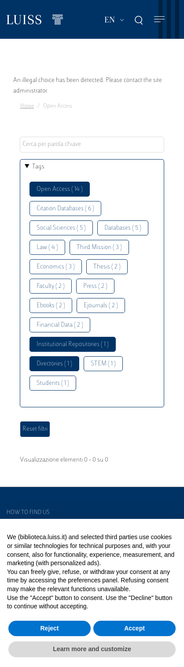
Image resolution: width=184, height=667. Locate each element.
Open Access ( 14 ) (60, 189)
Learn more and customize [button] (92, 648)
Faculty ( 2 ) (51, 286)
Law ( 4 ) (47, 247)
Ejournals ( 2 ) (101, 305)
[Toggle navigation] (159, 19)
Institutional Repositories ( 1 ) (73, 344)
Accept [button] (134, 628)
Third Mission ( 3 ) (99, 247)
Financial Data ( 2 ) (60, 325)
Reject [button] (49, 628)
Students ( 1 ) (53, 383)
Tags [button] (38, 167)
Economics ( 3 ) (56, 267)
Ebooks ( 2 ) (51, 305)
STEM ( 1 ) (103, 364)
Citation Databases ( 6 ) (65, 208)
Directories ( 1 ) (54, 364)
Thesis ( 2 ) (107, 267)
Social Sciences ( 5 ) (61, 228)
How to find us (28, 512)
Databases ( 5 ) (122, 228)
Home (27, 106)
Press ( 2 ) (95, 286)
